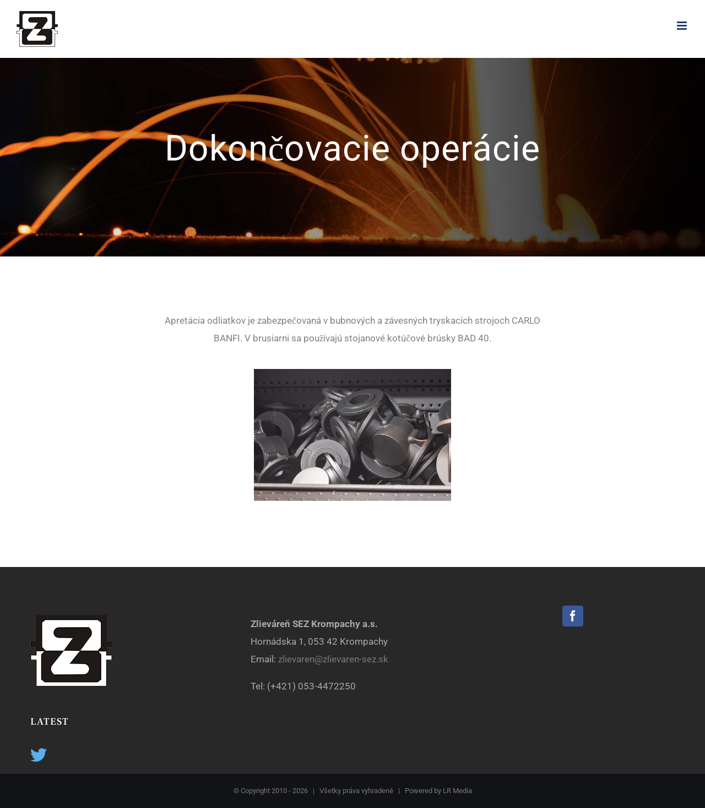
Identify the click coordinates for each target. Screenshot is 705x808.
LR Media (457, 790)
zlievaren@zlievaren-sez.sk (334, 659)
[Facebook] (572, 616)
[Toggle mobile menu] (682, 25)
